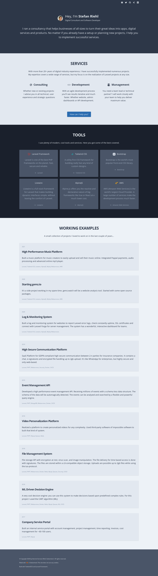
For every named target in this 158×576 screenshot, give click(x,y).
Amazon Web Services (121, 205)
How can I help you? (79, 114)
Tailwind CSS (80, 173)
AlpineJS (80, 205)
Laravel (40, 173)
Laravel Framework (41, 567)
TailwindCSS (29, 567)
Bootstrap (120, 170)
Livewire (40, 205)
